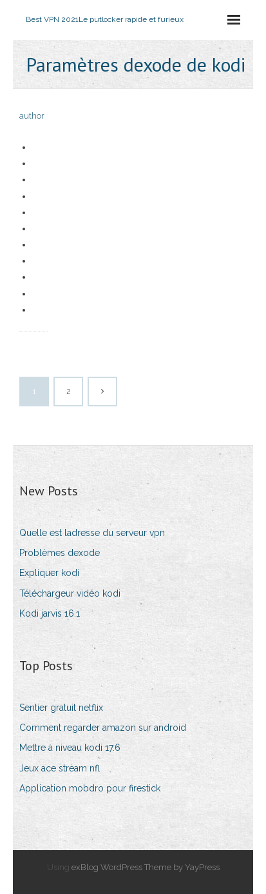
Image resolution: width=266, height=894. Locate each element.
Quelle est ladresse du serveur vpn (92, 533)
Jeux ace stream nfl (59, 768)
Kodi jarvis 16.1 (49, 613)
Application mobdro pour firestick (89, 788)
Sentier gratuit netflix (61, 707)
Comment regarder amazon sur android (102, 727)
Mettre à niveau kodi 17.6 (69, 747)
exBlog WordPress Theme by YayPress (145, 867)
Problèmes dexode (59, 553)
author (31, 116)
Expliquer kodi (49, 573)
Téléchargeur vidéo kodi (69, 593)
